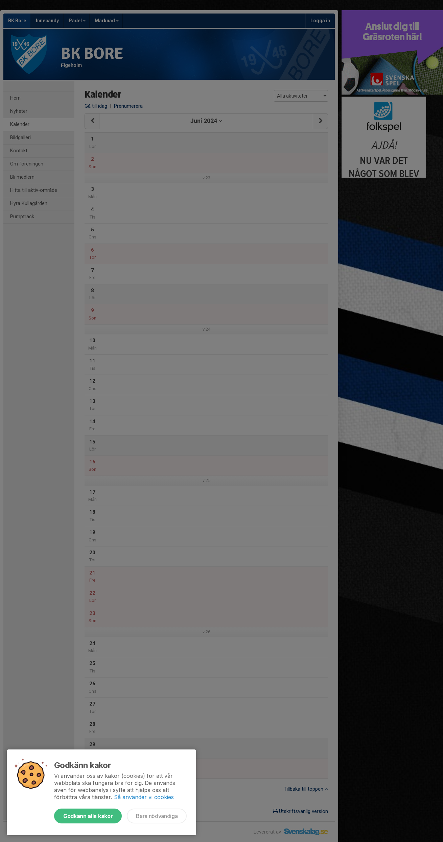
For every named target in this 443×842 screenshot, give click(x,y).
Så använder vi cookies (144, 797)
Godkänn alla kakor (88, 816)
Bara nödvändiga (157, 816)
